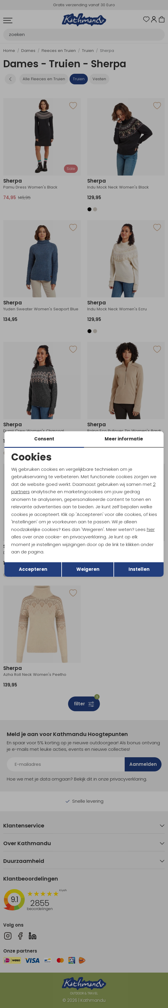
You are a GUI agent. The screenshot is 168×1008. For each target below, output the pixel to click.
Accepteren (33, 569)
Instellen (139, 569)
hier (151, 529)
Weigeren (87, 569)
